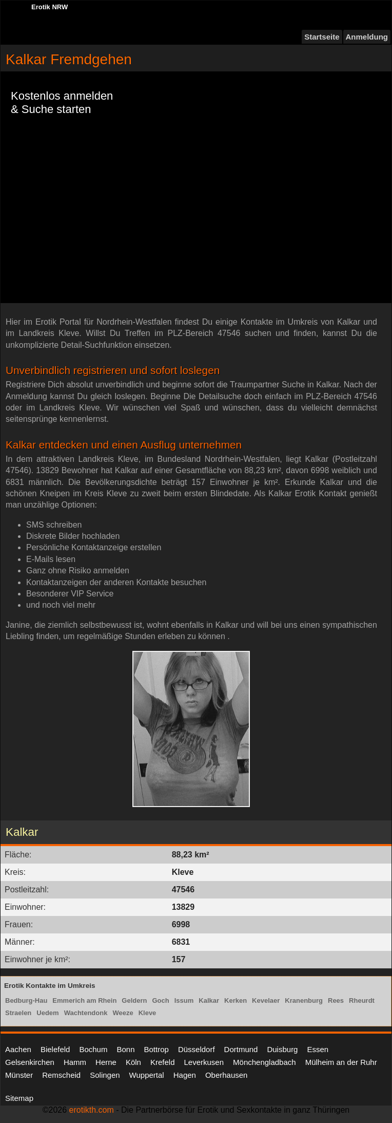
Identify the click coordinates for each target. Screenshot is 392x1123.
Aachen (18, 1049)
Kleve (147, 1013)
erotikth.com (91, 1110)
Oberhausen (226, 1075)
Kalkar (209, 1000)
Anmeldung (367, 36)
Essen (317, 1049)
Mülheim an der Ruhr (341, 1062)
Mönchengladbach (264, 1062)
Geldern (134, 1000)
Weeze (122, 1013)
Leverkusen (204, 1062)
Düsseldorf (196, 1049)
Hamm (75, 1062)
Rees (336, 1000)
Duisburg (282, 1049)
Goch (160, 1000)
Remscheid (61, 1075)
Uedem (47, 1013)
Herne (105, 1062)
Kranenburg (304, 1000)
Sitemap (19, 1098)
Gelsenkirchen (29, 1062)
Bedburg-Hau (26, 1000)
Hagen (184, 1075)
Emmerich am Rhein (84, 1000)
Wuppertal (146, 1075)
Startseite (321, 36)
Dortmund (241, 1049)
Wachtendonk (86, 1013)
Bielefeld (55, 1049)
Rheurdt (362, 1000)
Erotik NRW (49, 7)
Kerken (235, 1000)
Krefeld (162, 1062)
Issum (184, 1000)
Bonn (125, 1049)
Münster (19, 1075)
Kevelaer (266, 1000)
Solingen (105, 1075)
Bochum (93, 1049)
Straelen (18, 1013)
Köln (133, 1062)
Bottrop (156, 1049)
